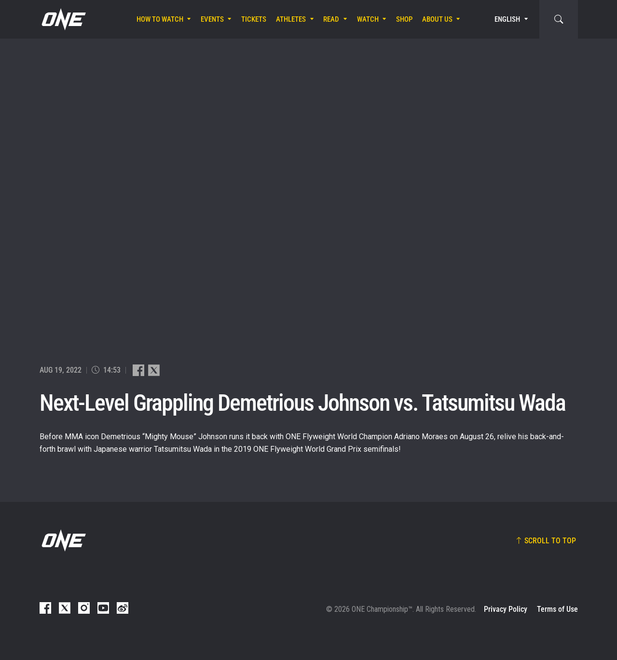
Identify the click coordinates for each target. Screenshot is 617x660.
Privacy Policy (505, 609)
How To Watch (160, 19)
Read (331, 19)
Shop (404, 19)
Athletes (291, 19)
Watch (368, 19)
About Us (437, 19)
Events (212, 19)
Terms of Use (557, 609)
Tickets (253, 19)
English (507, 19)
